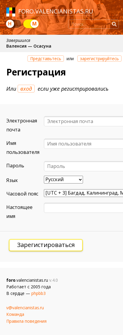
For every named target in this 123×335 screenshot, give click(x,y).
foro (26, 11)
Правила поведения (26, 321)
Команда (15, 314)
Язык (12, 180)
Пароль (15, 165)
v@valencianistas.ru (25, 307)
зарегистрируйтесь (99, 58)
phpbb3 (38, 293)
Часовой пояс (22, 193)
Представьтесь (45, 58)
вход (26, 88)
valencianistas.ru (64, 11)
